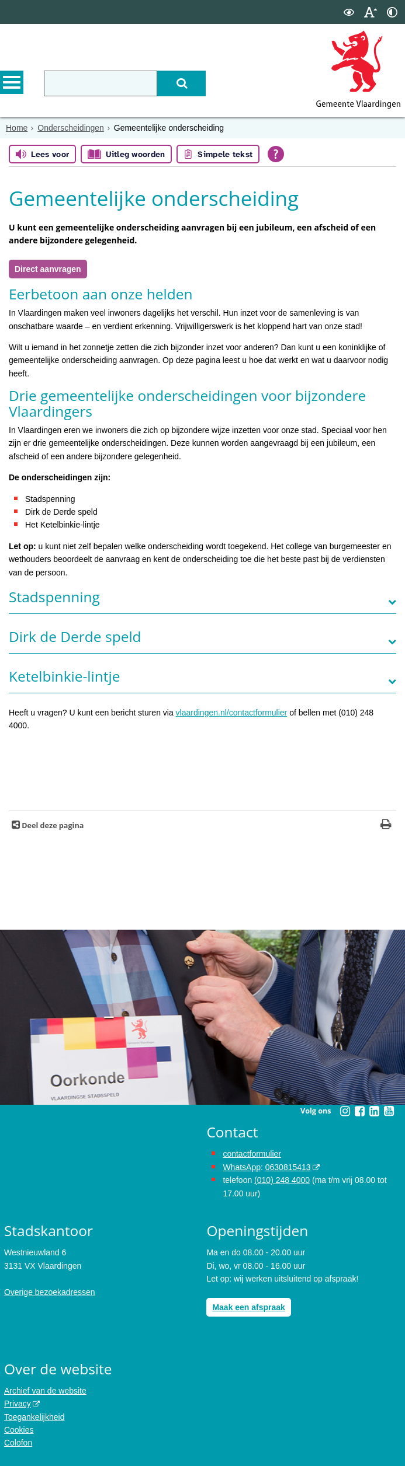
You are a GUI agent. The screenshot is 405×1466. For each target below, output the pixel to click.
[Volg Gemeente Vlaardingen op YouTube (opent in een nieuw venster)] (388, 1111)
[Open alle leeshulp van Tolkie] (276, 154)
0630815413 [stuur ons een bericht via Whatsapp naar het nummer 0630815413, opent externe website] (288, 1167)
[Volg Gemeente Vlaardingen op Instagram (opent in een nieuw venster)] (344, 1111)
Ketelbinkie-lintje (64, 676)
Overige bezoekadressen (49, 1292)
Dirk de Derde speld (75, 636)
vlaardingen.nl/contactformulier (232, 712)
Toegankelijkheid (34, 1417)
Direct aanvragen (48, 269)
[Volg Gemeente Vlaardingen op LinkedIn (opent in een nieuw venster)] (374, 1111)
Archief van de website (45, 1390)
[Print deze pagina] (386, 825)
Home (16, 127)
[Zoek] (181, 83)
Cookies (19, 1429)
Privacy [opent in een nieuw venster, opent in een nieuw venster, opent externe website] (17, 1403)
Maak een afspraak (248, 1307)
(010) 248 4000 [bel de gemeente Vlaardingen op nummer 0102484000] (282, 1180)
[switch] (349, 12)
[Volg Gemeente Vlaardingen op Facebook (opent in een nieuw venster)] (359, 1111)
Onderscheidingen (70, 127)
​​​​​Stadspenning (54, 596)
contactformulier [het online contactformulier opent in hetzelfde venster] (252, 1153)
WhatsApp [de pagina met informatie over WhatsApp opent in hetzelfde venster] (242, 1167)
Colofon (18, 1442)
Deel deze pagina (52, 825)
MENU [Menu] (11, 82)
